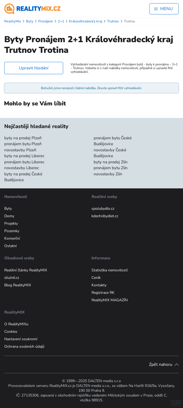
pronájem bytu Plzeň (23, 143)
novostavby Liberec (21, 168)
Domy (9, 216)
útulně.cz (11, 277)
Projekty (11, 223)
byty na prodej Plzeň (23, 138)
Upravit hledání (33, 68)
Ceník (96, 277)
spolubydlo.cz (103, 208)
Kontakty (99, 285)
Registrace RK (103, 292)
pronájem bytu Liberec (24, 162)
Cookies (10, 331)
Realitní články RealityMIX (25, 270)
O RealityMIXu (16, 324)
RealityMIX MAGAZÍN (110, 300)
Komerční (12, 238)
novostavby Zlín (108, 174)
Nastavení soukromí (20, 339)
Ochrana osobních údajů (24, 346)
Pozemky (11, 230)
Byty (8, 208)
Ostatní (10, 245)
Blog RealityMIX (17, 285)
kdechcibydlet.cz (105, 216)
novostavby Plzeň (20, 150)
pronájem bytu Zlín (111, 168)
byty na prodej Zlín (111, 162)
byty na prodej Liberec (24, 156)
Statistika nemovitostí (110, 270)
